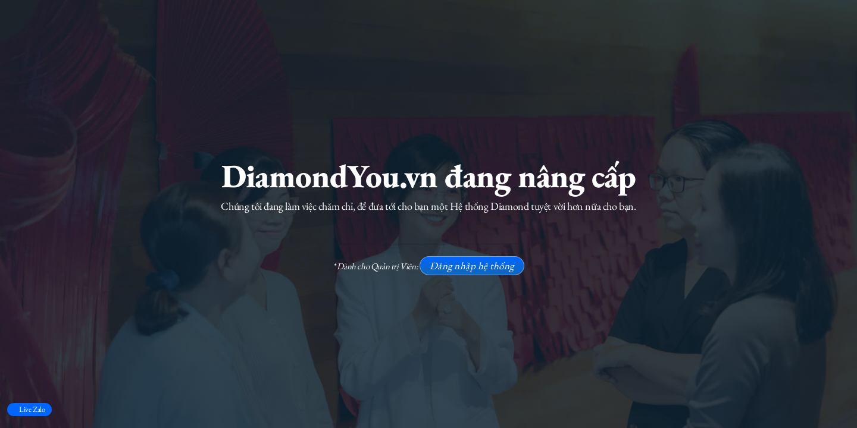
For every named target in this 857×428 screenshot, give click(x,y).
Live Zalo (32, 409)
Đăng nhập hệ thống (472, 265)
